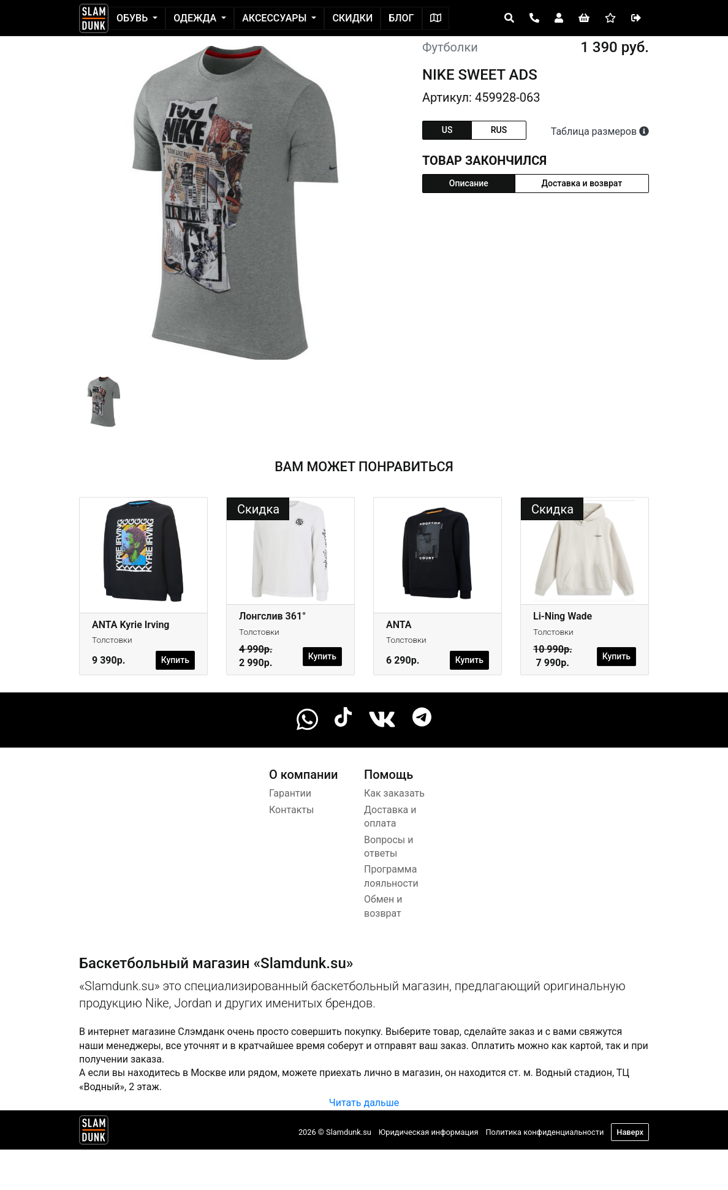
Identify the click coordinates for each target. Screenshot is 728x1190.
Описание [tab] (468, 183)
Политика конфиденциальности (544, 1132)
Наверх (629, 1132)
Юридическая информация (429, 1132)
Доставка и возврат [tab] (582, 183)
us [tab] (447, 130)
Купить (175, 660)
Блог (401, 18)
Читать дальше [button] (364, 1103)
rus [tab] (499, 130)
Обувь (133, 18)
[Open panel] (509, 18)
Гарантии (290, 793)
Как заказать (394, 793)
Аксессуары (275, 18)
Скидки (352, 18)
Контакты (291, 810)
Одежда (196, 18)
